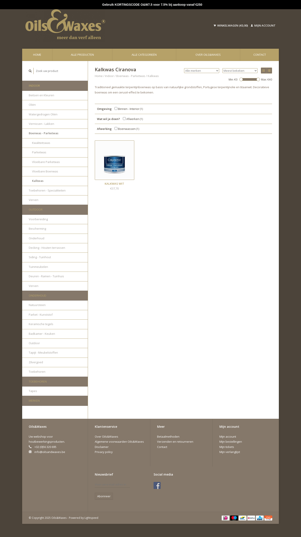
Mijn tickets (226, 447)
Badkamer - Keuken (42, 334)
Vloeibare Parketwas (46, 162)
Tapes (33, 391)
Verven (33, 200)
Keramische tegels (41, 324)
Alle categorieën (144, 55)
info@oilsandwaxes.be (49, 452)
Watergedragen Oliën (43, 114)
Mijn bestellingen (230, 442)
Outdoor (36, 209)
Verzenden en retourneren (175, 442)
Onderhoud (36, 238)
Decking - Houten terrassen (47, 248)
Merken (34, 401)
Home (37, 55)
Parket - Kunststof (41, 315)
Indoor (34, 86)
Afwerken (133, 119)
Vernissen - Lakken (41, 124)
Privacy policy (104, 452)
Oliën (32, 105)
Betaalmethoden (168, 437)
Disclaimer (102, 447)
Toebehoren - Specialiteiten (47, 190)
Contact (259, 55)
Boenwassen (127, 129)
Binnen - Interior (129, 109)
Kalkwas (37, 181)
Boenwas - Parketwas (43, 133)
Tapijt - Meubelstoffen (43, 352)
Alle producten (82, 55)
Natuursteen (37, 305)
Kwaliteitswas (41, 143)
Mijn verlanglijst (229, 452)
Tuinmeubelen (38, 267)
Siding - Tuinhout (40, 257)
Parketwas (39, 152)
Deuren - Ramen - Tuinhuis (46, 276)
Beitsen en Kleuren (41, 95)
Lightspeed (91, 517)
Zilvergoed (36, 362)
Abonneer (104, 496)
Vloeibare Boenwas (45, 171)
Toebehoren (37, 372)
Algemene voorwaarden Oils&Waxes (119, 442)
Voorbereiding (38, 219)
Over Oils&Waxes (208, 55)
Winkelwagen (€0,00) (231, 25)
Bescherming (37, 229)
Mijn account (263, 25)
